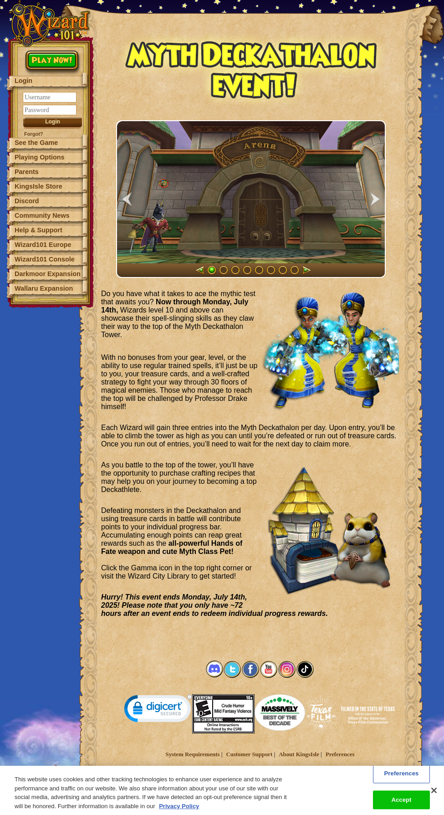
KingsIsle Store (38, 186)
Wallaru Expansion (44, 288)
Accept (401, 805)
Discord (27, 201)
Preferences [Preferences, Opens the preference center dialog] (401, 778)
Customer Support (249, 754)
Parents (27, 171)
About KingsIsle (299, 754)
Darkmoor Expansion (48, 273)
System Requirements (193, 754)
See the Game (36, 142)
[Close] (434, 796)
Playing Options (40, 157)
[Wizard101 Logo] (51, 23)
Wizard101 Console (45, 259)
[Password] (50, 110)
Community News (42, 215)
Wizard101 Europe (43, 244)
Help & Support (38, 230)
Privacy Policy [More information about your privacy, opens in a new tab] (179, 811)
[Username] (50, 97)
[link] (158, 710)
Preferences (340, 754)
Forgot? (33, 134)
